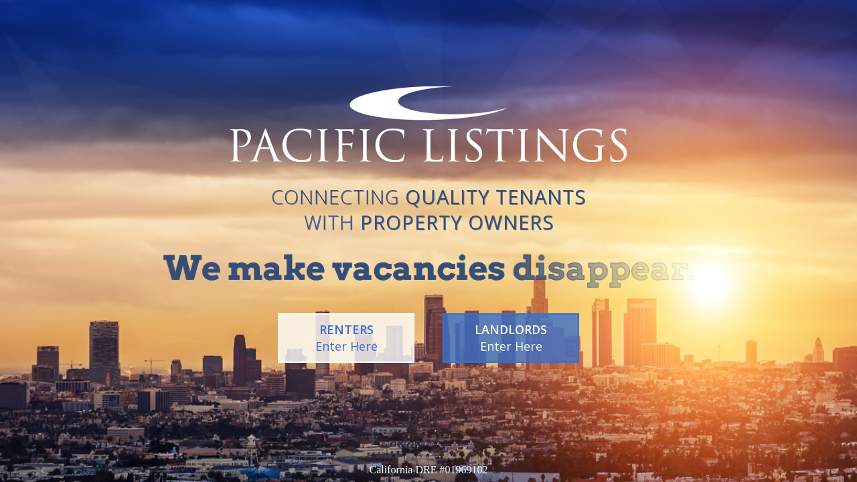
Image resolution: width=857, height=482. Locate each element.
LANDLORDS (511, 337)
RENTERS (346, 337)
